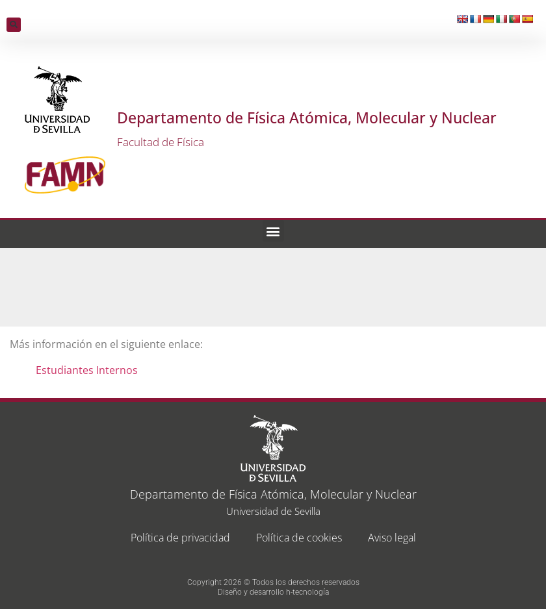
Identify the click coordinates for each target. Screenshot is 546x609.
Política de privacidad (180, 537)
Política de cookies (299, 537)
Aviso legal (392, 537)
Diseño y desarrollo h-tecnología (273, 592)
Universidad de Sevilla (273, 510)
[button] (13, 25)
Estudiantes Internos (87, 370)
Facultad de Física (160, 141)
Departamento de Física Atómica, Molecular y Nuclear (307, 117)
